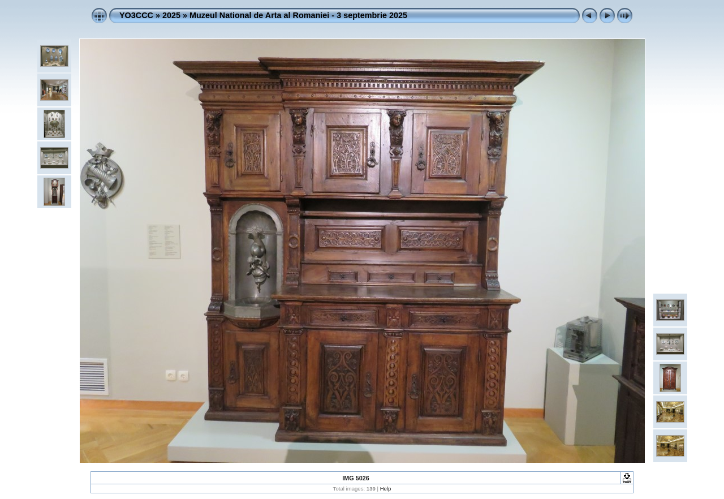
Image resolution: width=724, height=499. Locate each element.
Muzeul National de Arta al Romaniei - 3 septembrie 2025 (298, 15)
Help (385, 488)
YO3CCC (136, 15)
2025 (171, 15)
